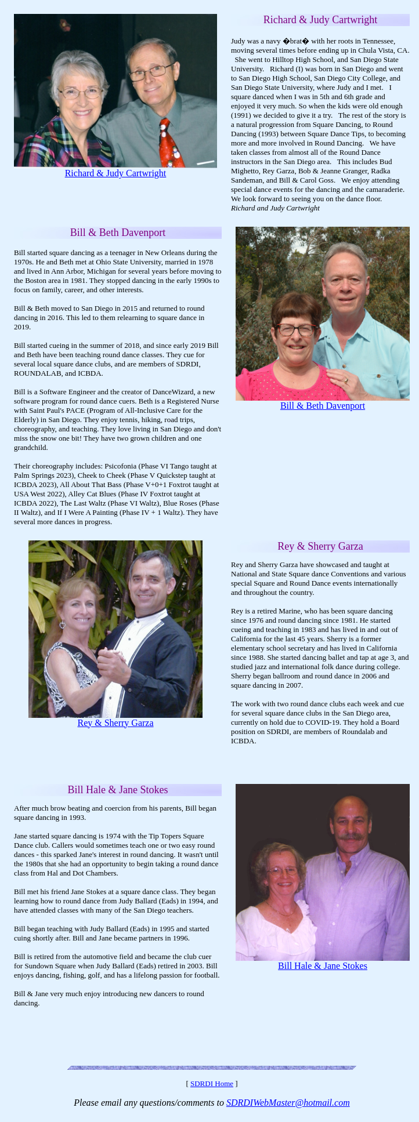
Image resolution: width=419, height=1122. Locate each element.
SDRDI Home (211, 1083)
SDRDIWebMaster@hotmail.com (288, 1103)
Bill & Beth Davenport (322, 406)
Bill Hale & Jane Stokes (322, 966)
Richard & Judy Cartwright (116, 173)
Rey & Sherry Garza (115, 723)
